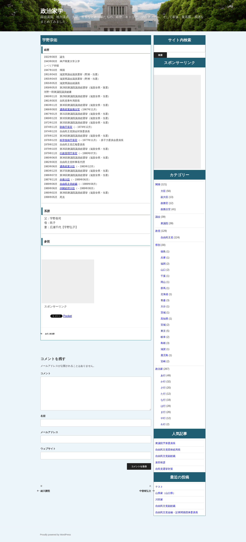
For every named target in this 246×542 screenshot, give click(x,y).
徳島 (163, 251)
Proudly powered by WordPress (55, 534)
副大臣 (164, 197)
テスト (159, 486)
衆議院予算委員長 (165, 443)
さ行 (163, 387)
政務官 (164, 203)
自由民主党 (167, 237)
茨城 (163, 312)
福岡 (163, 263)
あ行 (46, 334)
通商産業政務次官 (70, 109)
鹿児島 (164, 355)
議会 (157, 216)
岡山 (163, 282)
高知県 (164, 318)
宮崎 (163, 361)
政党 (157, 231)
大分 (163, 306)
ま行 (163, 412)
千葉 (163, 276)
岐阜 (163, 337)
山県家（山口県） (165, 493)
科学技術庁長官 (68, 140)
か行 (163, 381)
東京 (163, 331)
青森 (163, 300)
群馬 (163, 288)
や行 (163, 418)
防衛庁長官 (66, 127)
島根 (163, 343)
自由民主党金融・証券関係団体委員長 (176, 512)
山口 (163, 269)
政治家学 (51, 11)
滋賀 (163, 349)
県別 (157, 245)
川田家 (159, 499)
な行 (163, 400)
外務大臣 (65, 179)
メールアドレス (49, 432)
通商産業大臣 (67, 166)
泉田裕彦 (160, 462)
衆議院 (164, 223)
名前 (42, 416)
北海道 (164, 294)
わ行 (163, 424)
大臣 (163, 191)
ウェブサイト (48, 448)
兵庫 (163, 257)
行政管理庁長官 (68, 153)
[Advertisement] (67, 281)
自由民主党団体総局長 (167, 449)
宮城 (163, 324)
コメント (45, 373)
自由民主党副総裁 (165, 456)
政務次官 (166, 209)
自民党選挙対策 (164, 469)
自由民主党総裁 (68, 184)
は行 (163, 406)
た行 (163, 393)
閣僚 (157, 184)
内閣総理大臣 (67, 188)
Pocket (67, 315)
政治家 (52, 334)
